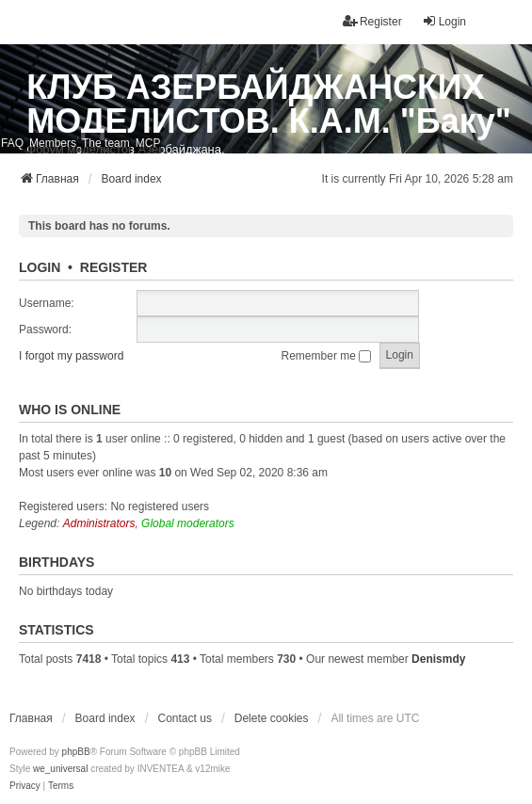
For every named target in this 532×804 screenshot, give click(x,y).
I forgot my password (71, 355)
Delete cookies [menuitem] (271, 718)
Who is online (70, 409)
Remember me (327, 355)
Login (39, 267)
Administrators (99, 523)
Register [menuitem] (372, 21)
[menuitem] (24, 786)
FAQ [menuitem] (12, 143)
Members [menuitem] (52, 143)
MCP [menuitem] (148, 143)
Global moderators (187, 523)
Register (114, 267)
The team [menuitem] (106, 143)
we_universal (60, 769)
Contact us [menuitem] (185, 718)
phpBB (76, 752)
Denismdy (438, 659)
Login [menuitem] (444, 21)
